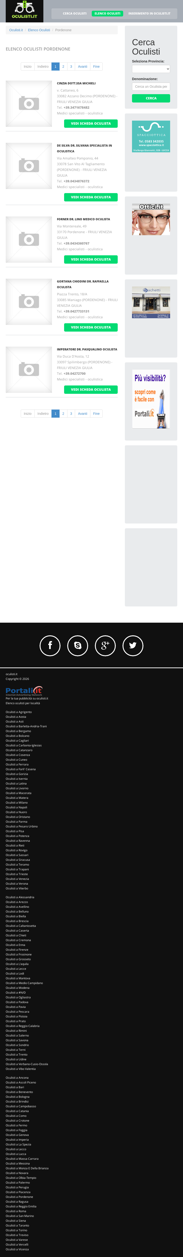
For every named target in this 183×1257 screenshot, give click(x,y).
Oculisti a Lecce (16, 969)
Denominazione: (145, 79)
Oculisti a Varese (17, 1240)
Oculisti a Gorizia (17, 774)
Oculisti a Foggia (16, 1130)
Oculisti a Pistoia (16, 1016)
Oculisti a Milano (17, 802)
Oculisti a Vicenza (17, 1249)
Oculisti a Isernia (17, 779)
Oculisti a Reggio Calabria (23, 1026)
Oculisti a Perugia (17, 1187)
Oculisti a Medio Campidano (24, 983)
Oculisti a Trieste (17, 874)
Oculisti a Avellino (17, 907)
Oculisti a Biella (16, 916)
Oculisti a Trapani (17, 869)
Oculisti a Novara (17, 1173)
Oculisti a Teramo (17, 864)
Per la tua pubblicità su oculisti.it (27, 698)
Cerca (151, 98)
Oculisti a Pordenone (19, 1197)
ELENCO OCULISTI (107, 13)
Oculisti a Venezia (17, 879)
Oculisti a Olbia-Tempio (21, 1178)
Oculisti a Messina (18, 1163)
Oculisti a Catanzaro (19, 750)
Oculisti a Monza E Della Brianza (27, 1168)
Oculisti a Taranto (17, 1225)
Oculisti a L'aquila (17, 964)
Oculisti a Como (16, 1116)
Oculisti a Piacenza (18, 1192)
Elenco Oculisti (39, 30)
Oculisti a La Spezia (18, 1144)
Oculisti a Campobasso (21, 1106)
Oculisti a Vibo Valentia (21, 1069)
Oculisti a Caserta (17, 931)
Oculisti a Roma (16, 1211)
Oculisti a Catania (17, 1111)
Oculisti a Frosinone (19, 954)
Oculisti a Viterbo (17, 888)
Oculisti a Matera (17, 798)
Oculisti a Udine (16, 1059)
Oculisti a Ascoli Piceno (21, 1082)
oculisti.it (11, 674)
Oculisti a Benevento (19, 1092)
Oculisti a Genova (17, 1135)
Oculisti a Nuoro (16, 812)
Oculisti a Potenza (17, 836)
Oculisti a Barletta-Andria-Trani (26, 726)
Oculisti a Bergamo (18, 731)
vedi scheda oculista (91, 123)
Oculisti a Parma (16, 822)
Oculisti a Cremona (18, 940)
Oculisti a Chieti (16, 935)
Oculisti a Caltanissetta (21, 926)
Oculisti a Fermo (16, 1125)
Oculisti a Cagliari (17, 741)
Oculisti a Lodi (15, 973)
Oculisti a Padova (17, 1002)
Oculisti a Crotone (17, 1120)
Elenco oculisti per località (23, 703)
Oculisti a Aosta (16, 717)
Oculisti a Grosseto (18, 959)
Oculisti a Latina (16, 783)
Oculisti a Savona (17, 1040)
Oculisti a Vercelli (17, 1244)
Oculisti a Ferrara (17, 764)
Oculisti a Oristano (18, 817)
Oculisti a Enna (15, 945)
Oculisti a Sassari (17, 855)
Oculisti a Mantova (18, 978)
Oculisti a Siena (16, 1221)
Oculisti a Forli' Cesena (21, 769)
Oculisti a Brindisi (17, 1101)
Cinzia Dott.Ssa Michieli (76, 83)
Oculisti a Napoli (16, 807)
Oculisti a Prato (16, 1021)
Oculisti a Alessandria (20, 897)
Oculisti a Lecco (16, 1149)
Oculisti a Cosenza (18, 755)
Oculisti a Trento (16, 1054)
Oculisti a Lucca (16, 1154)
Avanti (82, 66)
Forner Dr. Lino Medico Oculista (83, 219)
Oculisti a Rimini (16, 1031)
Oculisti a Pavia (16, 1007)
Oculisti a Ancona (17, 1078)
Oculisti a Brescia (17, 921)
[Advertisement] (157, 476)
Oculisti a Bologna (18, 1097)
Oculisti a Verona (17, 884)
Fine (96, 66)
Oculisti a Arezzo (17, 902)
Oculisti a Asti (15, 721)
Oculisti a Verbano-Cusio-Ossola (27, 1064)
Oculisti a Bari (15, 1087)
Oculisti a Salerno (17, 1035)
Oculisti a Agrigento (19, 712)
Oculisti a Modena (18, 988)
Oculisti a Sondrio (17, 1045)
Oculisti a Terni (15, 1050)
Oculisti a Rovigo (16, 850)
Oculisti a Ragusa (17, 1202)
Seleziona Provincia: (148, 61)
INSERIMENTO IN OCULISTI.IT (149, 13)
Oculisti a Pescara (17, 1012)
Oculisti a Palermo (18, 1182)
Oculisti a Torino (16, 1230)
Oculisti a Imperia (17, 1140)
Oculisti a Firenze (17, 950)
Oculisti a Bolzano (17, 736)
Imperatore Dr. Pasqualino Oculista (87, 349)
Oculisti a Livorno (17, 788)
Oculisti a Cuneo (16, 760)
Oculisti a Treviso (17, 1235)
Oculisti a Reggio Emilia (21, 1206)
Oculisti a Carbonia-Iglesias (24, 745)
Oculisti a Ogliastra (18, 997)
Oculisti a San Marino (20, 1216)
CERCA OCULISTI (74, 13)
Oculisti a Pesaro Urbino (22, 826)
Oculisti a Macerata (18, 793)
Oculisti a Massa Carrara (22, 1159)
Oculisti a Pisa (15, 831)
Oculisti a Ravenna (18, 841)
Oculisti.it (16, 30)
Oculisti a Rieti (15, 845)
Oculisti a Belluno (17, 911)
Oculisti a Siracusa (18, 860)
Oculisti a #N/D (16, 992)
